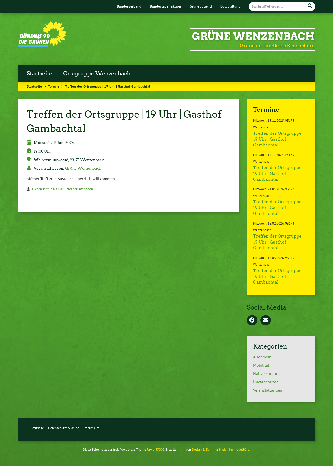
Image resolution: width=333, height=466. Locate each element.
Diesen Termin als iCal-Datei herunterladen (62, 189)
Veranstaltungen (267, 390)
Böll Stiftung (230, 6)
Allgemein (262, 356)
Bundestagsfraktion (165, 6)
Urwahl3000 (155, 449)
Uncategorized (266, 381)
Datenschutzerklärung (63, 428)
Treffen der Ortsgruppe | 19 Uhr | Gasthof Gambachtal (278, 139)
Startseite (39, 73)
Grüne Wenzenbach (253, 36)
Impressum (91, 428)
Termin (53, 86)
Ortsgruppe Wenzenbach (97, 73)
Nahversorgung (267, 373)
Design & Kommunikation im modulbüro (220, 449)
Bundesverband (129, 6)
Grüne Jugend (201, 6)
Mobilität (261, 365)
